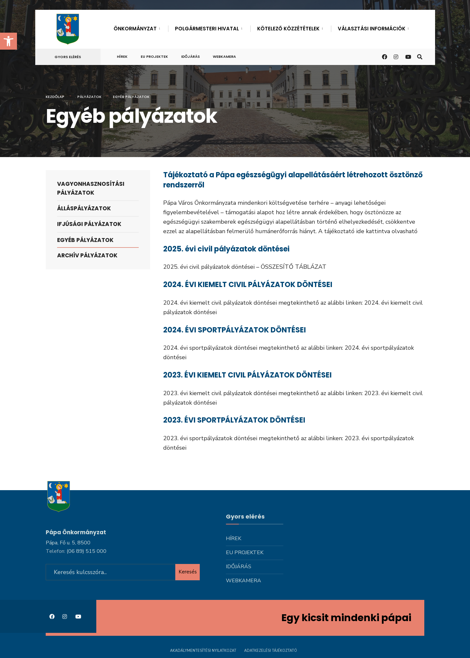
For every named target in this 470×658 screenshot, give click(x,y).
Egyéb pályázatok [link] (85, 240)
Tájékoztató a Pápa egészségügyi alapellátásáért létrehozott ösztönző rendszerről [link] (293, 180)
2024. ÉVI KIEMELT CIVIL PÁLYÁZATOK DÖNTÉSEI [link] (247, 285)
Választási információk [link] (371, 28)
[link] (8, 41)
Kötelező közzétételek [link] (288, 28)
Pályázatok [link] (89, 96)
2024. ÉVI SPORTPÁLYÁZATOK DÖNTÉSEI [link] (234, 330)
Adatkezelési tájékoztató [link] (270, 650)
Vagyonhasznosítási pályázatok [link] (90, 188)
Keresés (188, 572)
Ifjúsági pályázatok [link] (89, 224)
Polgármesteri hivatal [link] (207, 28)
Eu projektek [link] (154, 56)
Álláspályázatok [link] (84, 208)
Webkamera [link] (224, 56)
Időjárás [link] (190, 56)
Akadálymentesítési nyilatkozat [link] (203, 650)
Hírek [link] (122, 56)
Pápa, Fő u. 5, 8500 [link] (68, 542)
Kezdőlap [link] (55, 96)
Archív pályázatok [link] (87, 255)
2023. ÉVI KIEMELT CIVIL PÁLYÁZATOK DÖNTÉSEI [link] (247, 375)
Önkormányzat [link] (135, 28)
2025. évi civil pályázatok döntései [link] (226, 249)
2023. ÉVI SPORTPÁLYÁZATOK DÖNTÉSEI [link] (234, 420)
